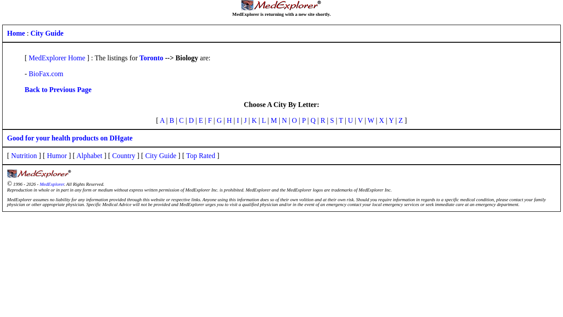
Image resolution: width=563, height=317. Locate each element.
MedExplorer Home (57, 58)
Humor (57, 155)
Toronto (151, 58)
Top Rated (200, 155)
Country (123, 155)
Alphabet (89, 155)
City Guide (160, 155)
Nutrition (24, 155)
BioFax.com (46, 73)
